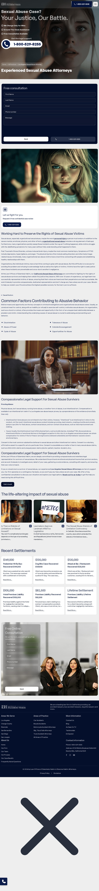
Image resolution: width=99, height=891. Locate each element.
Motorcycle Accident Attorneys (45, 727)
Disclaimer (57, 773)
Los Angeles (5, 720)
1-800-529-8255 (81, 4)
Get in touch (7, 484)
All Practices (12, 64)
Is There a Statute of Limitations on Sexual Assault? (16, 528)
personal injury (60, 238)
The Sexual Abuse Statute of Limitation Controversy (81, 527)
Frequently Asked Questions (11, 762)
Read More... (7, 580)
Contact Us (70, 720)
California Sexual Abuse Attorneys (48, 274)
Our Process (5, 755)
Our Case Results (7, 758)
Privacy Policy (45, 773)
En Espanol (69, 734)
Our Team (4, 751)
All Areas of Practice (41, 737)
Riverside (4, 727)
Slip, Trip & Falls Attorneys (43, 730)
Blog (67, 724)
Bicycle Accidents (40, 724)
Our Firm (4, 748)
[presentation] (18, 131)
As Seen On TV (71, 727)
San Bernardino (6, 730)
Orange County (6, 724)
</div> (14, 883)
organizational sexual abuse (53, 241)
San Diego (4, 734)
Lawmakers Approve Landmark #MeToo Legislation (49, 528)
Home (4, 64)
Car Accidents (39, 720)
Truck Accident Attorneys (43, 734)
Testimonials (70, 730)
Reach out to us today (72, 475)
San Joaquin (5, 737)
